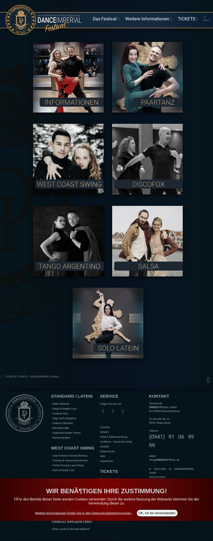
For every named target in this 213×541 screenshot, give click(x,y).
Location (105, 427)
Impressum (106, 461)
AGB (102, 456)
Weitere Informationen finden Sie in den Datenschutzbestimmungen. (83, 513)
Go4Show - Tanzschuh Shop (116, 441)
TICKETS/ (11, 376)
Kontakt (104, 446)
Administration (157, 476)
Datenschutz (107, 451)
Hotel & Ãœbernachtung (113, 436)
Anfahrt (104, 432)
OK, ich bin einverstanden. (157, 513)
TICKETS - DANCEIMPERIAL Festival (38, 376)
